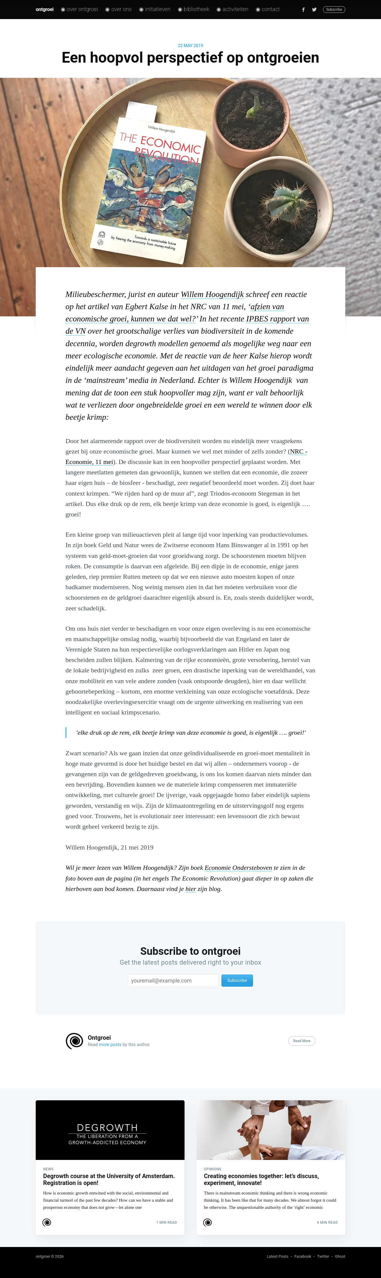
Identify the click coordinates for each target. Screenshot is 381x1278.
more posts (110, 1044)
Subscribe (334, 9)
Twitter (323, 1256)
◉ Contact (268, 9)
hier (190, 888)
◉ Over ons (118, 9)
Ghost (340, 1256)
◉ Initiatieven (155, 9)
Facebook (302, 1256)
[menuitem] (79, 9)
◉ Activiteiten (232, 9)
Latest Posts (277, 1256)
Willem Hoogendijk (212, 294)
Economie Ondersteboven (238, 867)
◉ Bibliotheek (194, 9)
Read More (301, 1041)
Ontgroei (99, 1037)
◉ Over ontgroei (79, 9)
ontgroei (45, 9)
